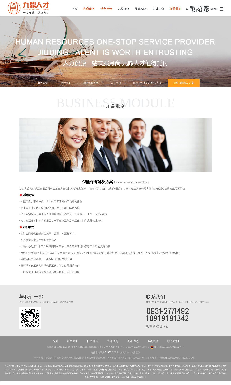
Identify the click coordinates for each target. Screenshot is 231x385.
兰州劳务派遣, (77, 358)
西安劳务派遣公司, (93, 358)
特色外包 (106, 8)
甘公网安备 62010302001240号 (167, 347)
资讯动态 (141, 8)
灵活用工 (66, 82)
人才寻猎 (116, 82)
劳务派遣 (43, 82)
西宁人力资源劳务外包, (114, 358)
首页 (75, 8)
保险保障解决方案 (183, 82)
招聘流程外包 (90, 82)
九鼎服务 (89, 8)
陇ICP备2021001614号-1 (137, 347)
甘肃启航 (135, 353)
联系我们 (175, 8)
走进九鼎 (158, 8)
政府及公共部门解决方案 (147, 82)
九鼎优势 (123, 8)
